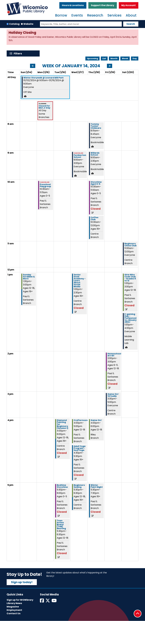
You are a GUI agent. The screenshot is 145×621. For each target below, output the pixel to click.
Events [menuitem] (77, 15)
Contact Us (13, 613)
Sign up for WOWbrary (20, 600)
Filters (18, 53)
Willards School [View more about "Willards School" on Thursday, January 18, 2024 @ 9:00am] (95, 154)
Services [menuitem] (114, 15)
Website (28, 24)
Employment (14, 610)
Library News (14, 603)
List (104, 58)
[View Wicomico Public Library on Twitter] (47, 601)
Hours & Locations (73, 5)
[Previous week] (32, 66)
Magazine (13, 606)
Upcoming (92, 58)
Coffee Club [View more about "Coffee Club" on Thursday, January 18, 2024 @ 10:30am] (94, 218)
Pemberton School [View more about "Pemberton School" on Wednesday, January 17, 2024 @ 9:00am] (80, 156)
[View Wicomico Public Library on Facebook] (42, 601)
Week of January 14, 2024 (71, 65)
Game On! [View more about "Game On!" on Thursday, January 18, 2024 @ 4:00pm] (96, 420)
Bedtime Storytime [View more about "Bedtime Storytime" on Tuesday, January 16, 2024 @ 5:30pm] (62, 486)
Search (130, 24)
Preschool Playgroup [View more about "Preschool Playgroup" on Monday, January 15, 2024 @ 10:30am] (45, 185)
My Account (128, 5)
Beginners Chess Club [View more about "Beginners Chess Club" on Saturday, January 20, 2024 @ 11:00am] (130, 245)
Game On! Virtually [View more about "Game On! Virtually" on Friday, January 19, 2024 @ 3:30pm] (113, 395)
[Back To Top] (137, 613)
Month (114, 58)
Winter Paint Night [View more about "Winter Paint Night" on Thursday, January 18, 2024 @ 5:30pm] (97, 486)
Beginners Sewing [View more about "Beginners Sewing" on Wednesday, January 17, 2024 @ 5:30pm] (79, 486)
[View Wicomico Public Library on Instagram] (54, 601)
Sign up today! (21, 582)
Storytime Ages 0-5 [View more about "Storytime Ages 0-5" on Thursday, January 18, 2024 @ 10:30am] (96, 183)
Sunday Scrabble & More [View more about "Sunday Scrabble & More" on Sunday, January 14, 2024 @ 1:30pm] (29, 277)
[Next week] (109, 66)
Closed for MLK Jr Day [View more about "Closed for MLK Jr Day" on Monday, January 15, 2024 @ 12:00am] (44, 107)
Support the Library (102, 5)
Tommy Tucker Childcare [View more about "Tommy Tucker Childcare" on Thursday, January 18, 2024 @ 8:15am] (96, 126)
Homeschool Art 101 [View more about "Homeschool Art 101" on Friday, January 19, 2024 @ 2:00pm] (114, 355)
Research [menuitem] (95, 15)
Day (135, 58)
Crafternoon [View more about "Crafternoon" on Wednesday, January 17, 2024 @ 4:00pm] (81, 420)
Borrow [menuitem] (61, 15)
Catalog (14, 24)
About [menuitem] (131, 15)
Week (125, 58)
